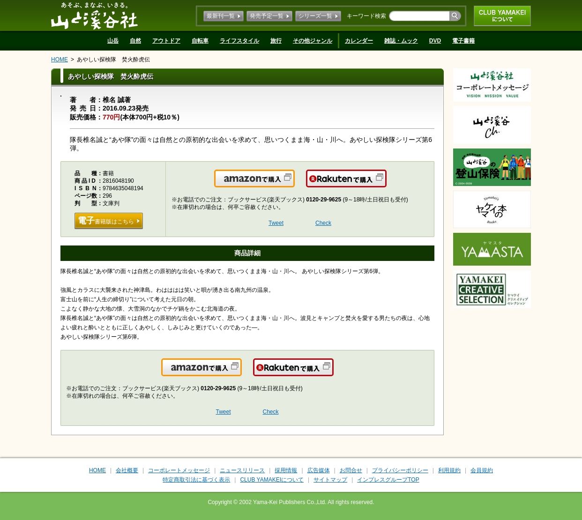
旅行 (276, 40)
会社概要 (127, 470)
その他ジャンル (312, 40)
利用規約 (449, 470)
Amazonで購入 (294, 184)
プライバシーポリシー (400, 470)
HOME (59, 59)
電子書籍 (463, 40)
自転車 (200, 40)
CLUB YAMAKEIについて (502, 16)
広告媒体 (318, 470)
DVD (435, 40)
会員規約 (481, 470)
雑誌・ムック (401, 40)
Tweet (276, 223)
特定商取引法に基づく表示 (196, 479)
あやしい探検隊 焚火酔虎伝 (113, 59)
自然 (135, 40)
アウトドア (166, 40)
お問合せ (351, 470)
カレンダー (359, 40)
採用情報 (286, 470)
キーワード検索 (366, 16)
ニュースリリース (242, 470)
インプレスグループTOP (388, 479)
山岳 (113, 40)
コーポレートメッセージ (179, 470)
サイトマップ (330, 479)
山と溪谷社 (94, 15)
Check (323, 223)
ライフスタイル (239, 40)
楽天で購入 (386, 184)
